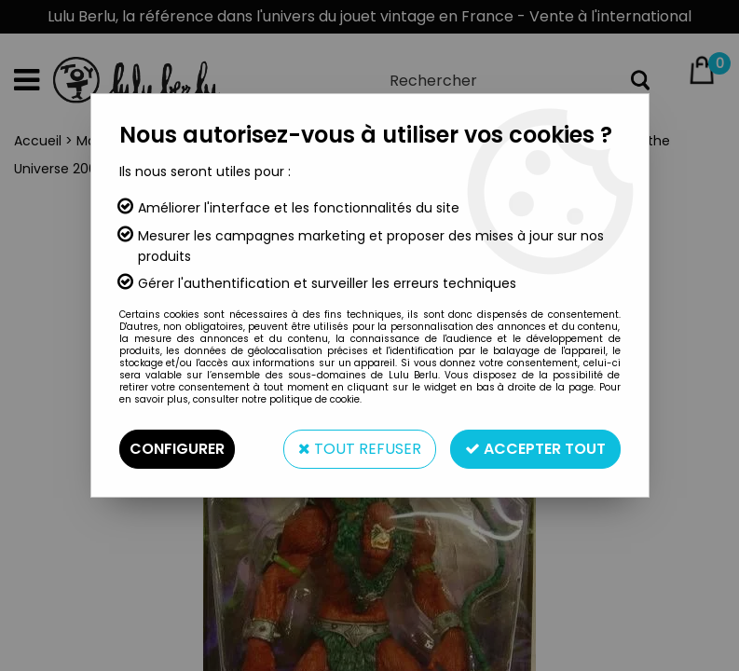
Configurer (177, 448)
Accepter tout (535, 448)
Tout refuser (359, 448)
